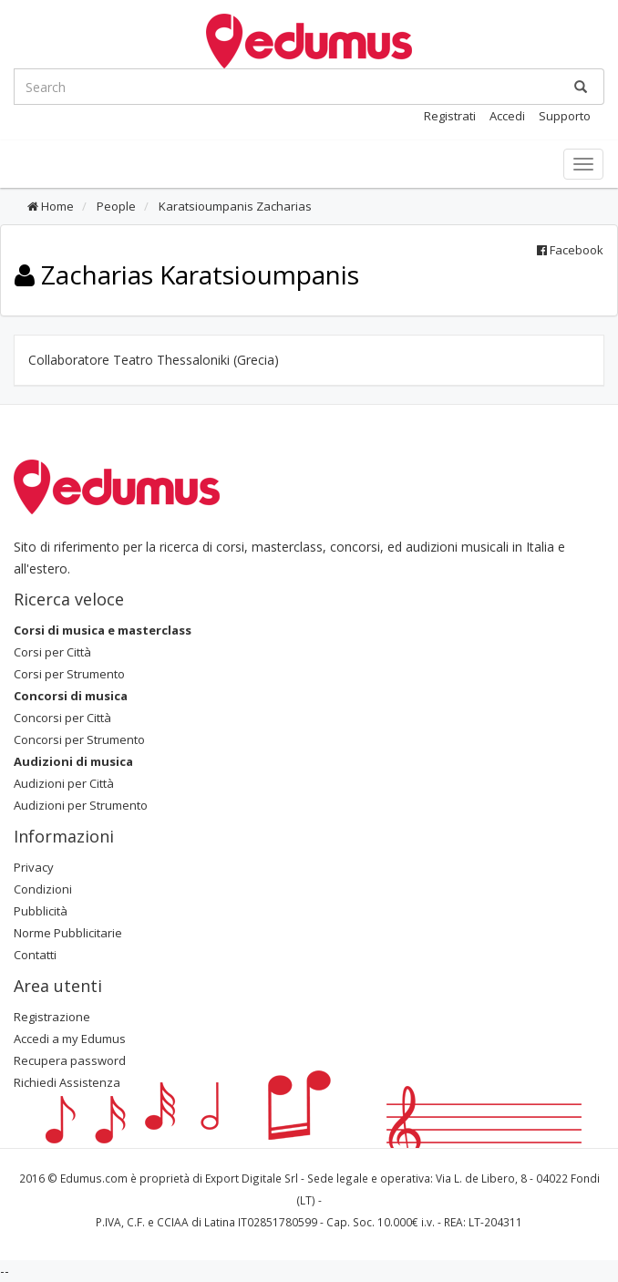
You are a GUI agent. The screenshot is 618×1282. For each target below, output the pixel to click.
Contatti (35, 954)
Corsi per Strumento (69, 674)
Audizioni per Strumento (81, 805)
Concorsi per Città (62, 717)
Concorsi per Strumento (79, 739)
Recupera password (70, 1060)
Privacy (34, 867)
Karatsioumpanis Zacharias (234, 206)
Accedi (507, 116)
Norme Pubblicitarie (68, 933)
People (115, 206)
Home (50, 206)
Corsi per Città (52, 652)
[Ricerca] (580, 86)
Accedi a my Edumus (70, 1038)
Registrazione (52, 1016)
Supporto (565, 116)
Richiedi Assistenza (67, 1082)
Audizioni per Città (64, 783)
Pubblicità (40, 911)
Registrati (450, 116)
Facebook (570, 250)
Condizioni (43, 889)
